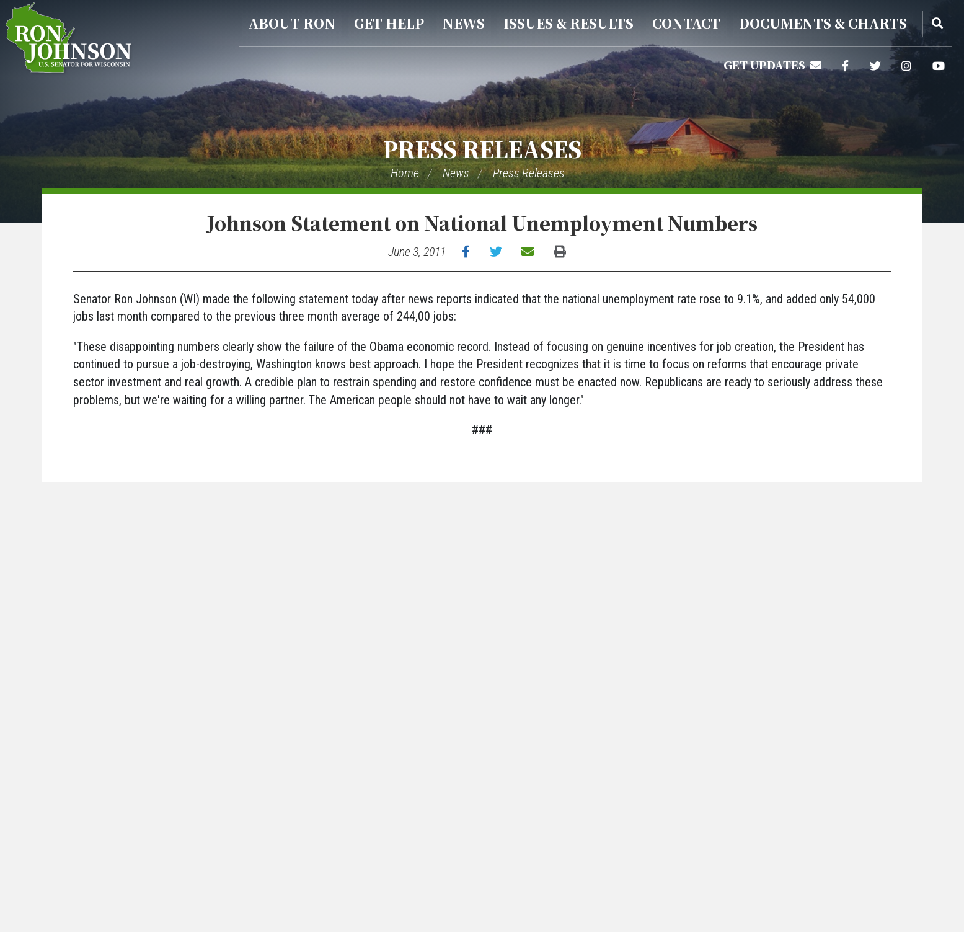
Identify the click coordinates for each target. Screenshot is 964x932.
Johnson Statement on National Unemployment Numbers (482, 222)
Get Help (389, 23)
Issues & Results (568, 23)
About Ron (292, 23)
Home (405, 173)
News (464, 23)
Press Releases (482, 148)
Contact (686, 23)
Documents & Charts (823, 23)
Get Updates (772, 64)
